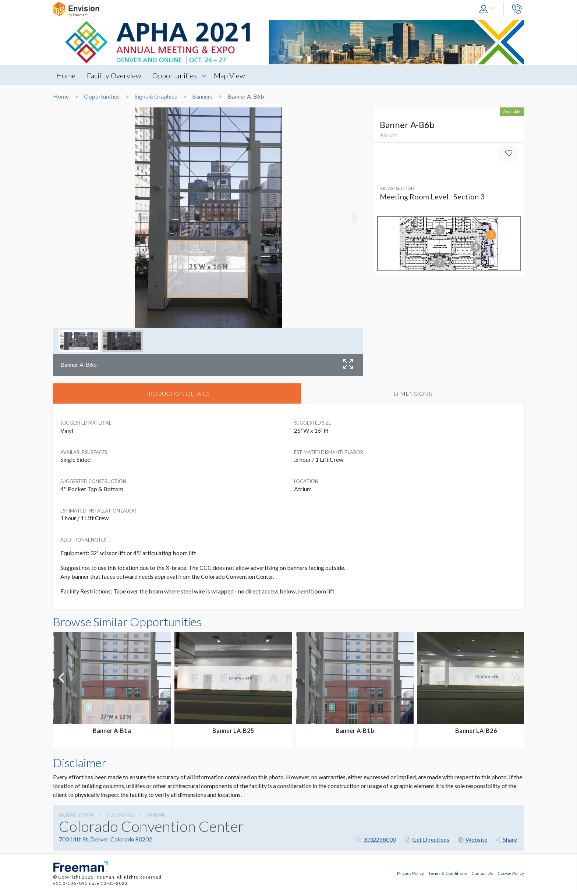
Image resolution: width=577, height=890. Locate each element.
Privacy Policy (410, 872)
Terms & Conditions (447, 872)
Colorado (120, 816)
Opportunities (177, 75)
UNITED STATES (77, 816)
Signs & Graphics (156, 96)
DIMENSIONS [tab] (412, 393)
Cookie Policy (511, 872)
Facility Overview (115, 75)
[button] (489, 9)
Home (66, 75)
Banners (202, 96)
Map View (232, 75)
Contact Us (482, 872)
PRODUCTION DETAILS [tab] (177, 393)
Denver (155, 816)
